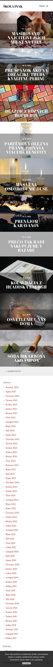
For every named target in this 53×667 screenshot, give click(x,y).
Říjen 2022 (11, 504)
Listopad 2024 (12, 422)
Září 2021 (10, 538)
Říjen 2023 (11, 469)
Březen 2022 (11, 521)
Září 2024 (10, 430)
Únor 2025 (11, 417)
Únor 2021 (10, 543)
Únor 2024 (11, 460)
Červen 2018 (11, 607)
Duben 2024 (11, 452)
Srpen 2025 (11, 391)
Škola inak (13, 6)
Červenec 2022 (12, 512)
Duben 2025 (11, 409)
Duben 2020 (11, 569)
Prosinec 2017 (12, 629)
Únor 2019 (10, 590)
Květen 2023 (11, 486)
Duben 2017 (11, 638)
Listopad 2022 (12, 499)
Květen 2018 (11, 612)
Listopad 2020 (12, 551)
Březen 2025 (11, 413)
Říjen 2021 (10, 534)
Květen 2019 (11, 581)
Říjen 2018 (10, 594)
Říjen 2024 (11, 426)
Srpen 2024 (11, 434)
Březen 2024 (11, 456)
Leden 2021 (11, 547)
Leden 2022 (11, 525)
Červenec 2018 (12, 603)
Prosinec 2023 (12, 465)
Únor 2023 (11, 495)
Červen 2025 (11, 400)
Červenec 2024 (12, 439)
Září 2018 (10, 599)
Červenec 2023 (12, 482)
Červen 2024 (11, 443)
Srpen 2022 (11, 508)
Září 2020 (10, 556)
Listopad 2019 (12, 577)
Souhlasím (26, 663)
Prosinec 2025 (12, 387)
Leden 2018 (11, 625)
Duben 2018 (11, 616)
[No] (49, 659)
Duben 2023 (11, 491)
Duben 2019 (11, 586)
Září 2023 (10, 473)
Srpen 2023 (11, 478)
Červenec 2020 (12, 564)
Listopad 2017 (12, 633)
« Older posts (13, 371)
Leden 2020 (11, 573)
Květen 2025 (11, 404)
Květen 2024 (11, 447)
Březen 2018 (11, 620)
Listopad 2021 (12, 530)
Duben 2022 (11, 517)
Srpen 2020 (11, 560)
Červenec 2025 (12, 396)
